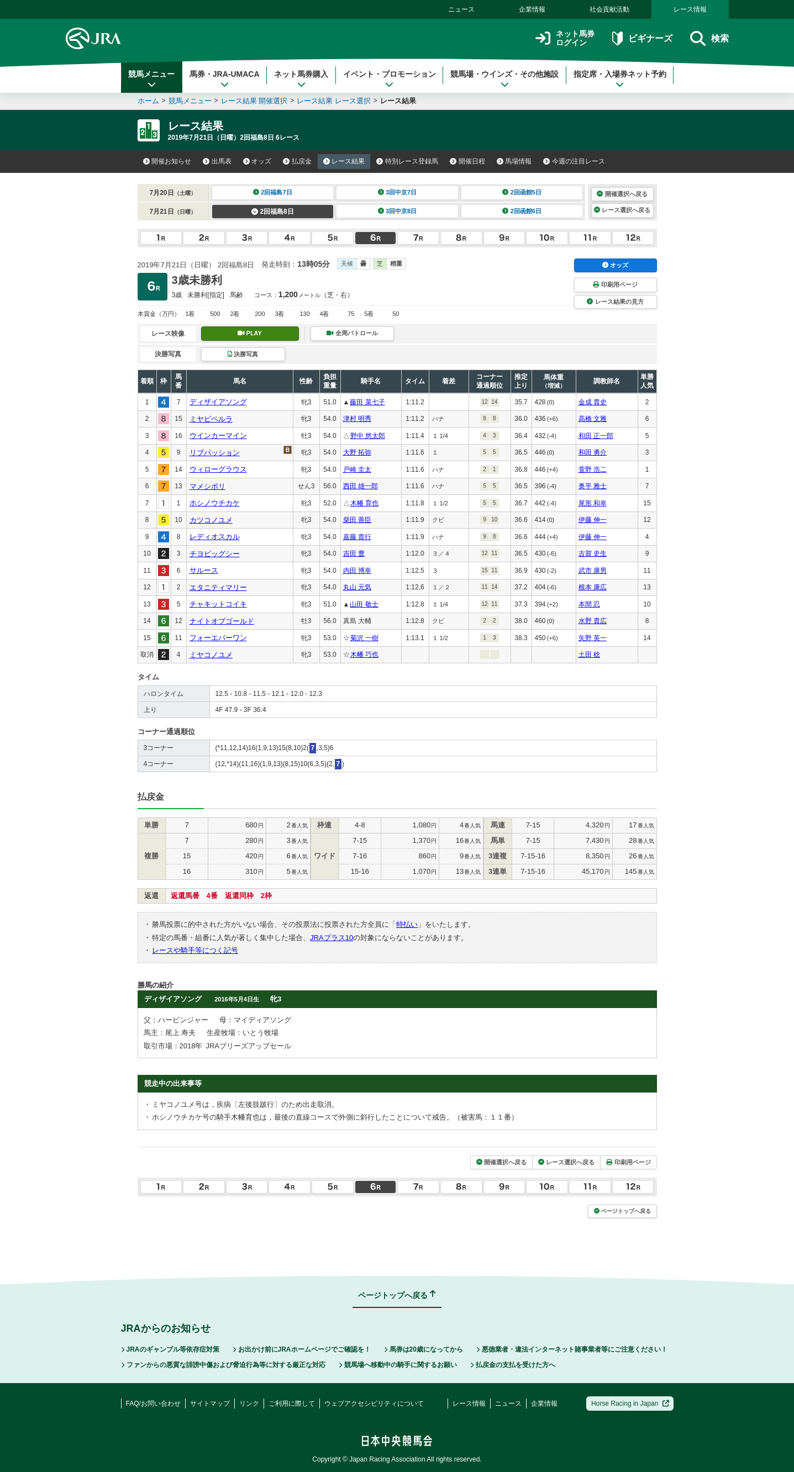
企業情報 (532, 9)
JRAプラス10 (331, 937)
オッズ (257, 161)
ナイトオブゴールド (222, 621)
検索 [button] (709, 38)
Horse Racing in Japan (630, 1403)
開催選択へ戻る (622, 194)
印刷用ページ (615, 284)
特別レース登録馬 (407, 161)
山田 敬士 (364, 604)
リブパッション (215, 453)
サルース (204, 570)
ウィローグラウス (218, 469)
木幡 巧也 (364, 654)
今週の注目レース (574, 161)
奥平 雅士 (593, 486)
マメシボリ (207, 486)
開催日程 (467, 161)
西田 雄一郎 (360, 486)
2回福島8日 (272, 211)
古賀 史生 (593, 553)
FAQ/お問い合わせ (153, 1403)
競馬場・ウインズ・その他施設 (504, 79)
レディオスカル (215, 536)
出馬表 (217, 161)
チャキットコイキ (218, 604)
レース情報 (690, 9)
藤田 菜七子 (367, 402)
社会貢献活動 (609, 9)
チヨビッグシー (215, 554)
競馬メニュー (151, 79)
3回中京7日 (397, 192)
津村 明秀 (357, 419)
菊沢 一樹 (364, 638)
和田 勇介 (593, 452)
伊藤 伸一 (593, 520)
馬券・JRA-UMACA (225, 79)
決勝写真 (243, 354)
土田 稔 (589, 654)
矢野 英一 (593, 638)
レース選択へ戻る (622, 210)
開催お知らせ (167, 161)
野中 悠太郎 (367, 436)
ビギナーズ (642, 38)
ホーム (148, 101)
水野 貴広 (593, 621)
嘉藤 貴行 (357, 537)
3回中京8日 (397, 211)
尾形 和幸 (593, 503)
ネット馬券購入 (301, 79)
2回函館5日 (521, 192)
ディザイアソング (218, 402)
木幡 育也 (364, 503)
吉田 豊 (354, 553)
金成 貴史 (593, 402)
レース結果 (344, 161)
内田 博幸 (357, 570)
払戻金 (297, 161)
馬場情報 (514, 161)
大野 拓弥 (357, 452)
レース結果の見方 (615, 301)
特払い (407, 924)
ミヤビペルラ (211, 419)
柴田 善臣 (357, 520)
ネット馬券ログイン (565, 38)
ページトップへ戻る (622, 1211)
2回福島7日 (272, 192)
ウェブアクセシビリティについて (374, 1403)
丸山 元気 (357, 587)
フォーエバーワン (218, 638)
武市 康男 (593, 570)
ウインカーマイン (218, 435)
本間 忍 (589, 604)
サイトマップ (210, 1403)
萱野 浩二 (593, 469)
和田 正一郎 (596, 436)
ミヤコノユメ (211, 655)
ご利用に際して (292, 1403)
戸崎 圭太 (357, 469)
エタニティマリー (218, 587)
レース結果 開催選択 (254, 101)
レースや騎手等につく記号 (195, 950)
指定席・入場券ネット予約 (620, 79)
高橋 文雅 (593, 419)
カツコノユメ (211, 520)
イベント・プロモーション (389, 79)
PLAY (250, 333)
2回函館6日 (521, 211)
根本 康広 (593, 587)
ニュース (461, 9)
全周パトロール (352, 333)
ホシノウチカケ (215, 503)
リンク (249, 1403)
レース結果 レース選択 (334, 101)
